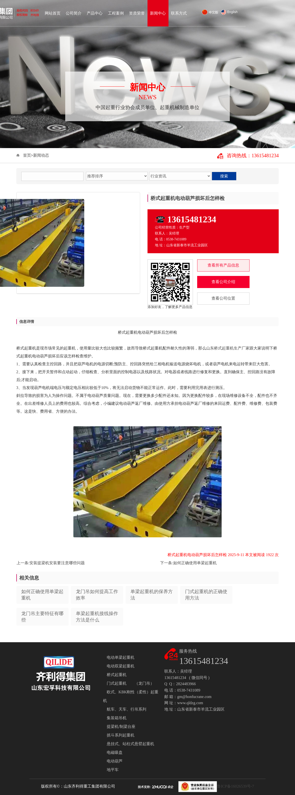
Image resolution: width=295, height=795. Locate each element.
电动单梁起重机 (120, 657)
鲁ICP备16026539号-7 (235, 786)
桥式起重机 (116, 675)
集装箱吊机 (116, 718)
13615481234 (191, 219)
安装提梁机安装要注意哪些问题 (57, 563)
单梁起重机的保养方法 (151, 595)
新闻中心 (207, 13)
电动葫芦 (115, 761)
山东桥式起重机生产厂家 (228, 348)
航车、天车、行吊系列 (126, 709)
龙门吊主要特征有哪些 (42, 616)
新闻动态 (41, 155)
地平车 (113, 770)
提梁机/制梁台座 (121, 726)
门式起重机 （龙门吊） (130, 683)
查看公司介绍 (223, 282)
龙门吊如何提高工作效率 (97, 595)
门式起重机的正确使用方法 (206, 595)
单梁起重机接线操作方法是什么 (97, 616)
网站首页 (102, 13)
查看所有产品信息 (223, 265)
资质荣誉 (186, 13)
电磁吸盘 (115, 752)
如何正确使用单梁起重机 (195, 563)
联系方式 (228, 13)
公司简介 (123, 13)
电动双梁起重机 (120, 666)
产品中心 (144, 13)
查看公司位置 (223, 298)
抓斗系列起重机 (120, 735)
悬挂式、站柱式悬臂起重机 (130, 744)
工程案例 (165, 13)
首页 (27, 155)
